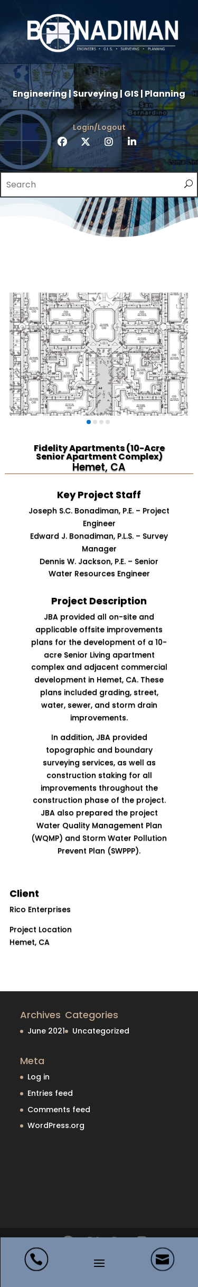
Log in (38, 1077)
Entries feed (50, 1093)
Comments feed (58, 1109)
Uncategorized (100, 1031)
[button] (89, 422)
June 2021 (46, 1031)
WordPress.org (55, 1125)
